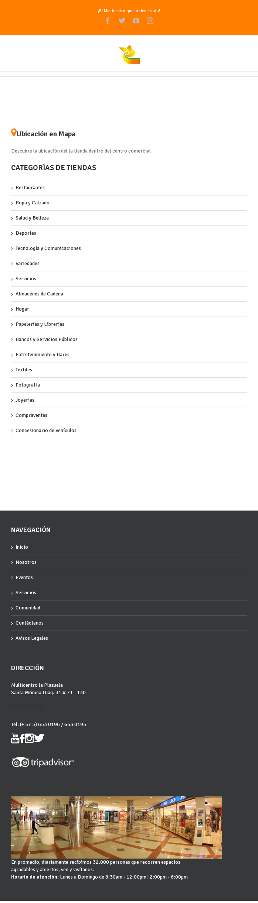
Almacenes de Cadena (39, 294)
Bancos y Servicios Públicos (47, 339)
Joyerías (25, 400)
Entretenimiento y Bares (42, 354)
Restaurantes (30, 187)
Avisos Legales (32, 638)
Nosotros (26, 562)
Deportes (26, 233)
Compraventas (31, 415)
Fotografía (28, 385)
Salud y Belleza (32, 218)
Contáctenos (30, 623)
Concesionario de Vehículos (46, 430)
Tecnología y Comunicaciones (48, 248)
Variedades (28, 263)
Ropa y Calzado (33, 203)
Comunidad (28, 608)
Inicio (22, 547)
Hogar (22, 309)
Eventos (24, 577)
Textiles (24, 370)
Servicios (26, 278)
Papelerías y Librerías (40, 324)
